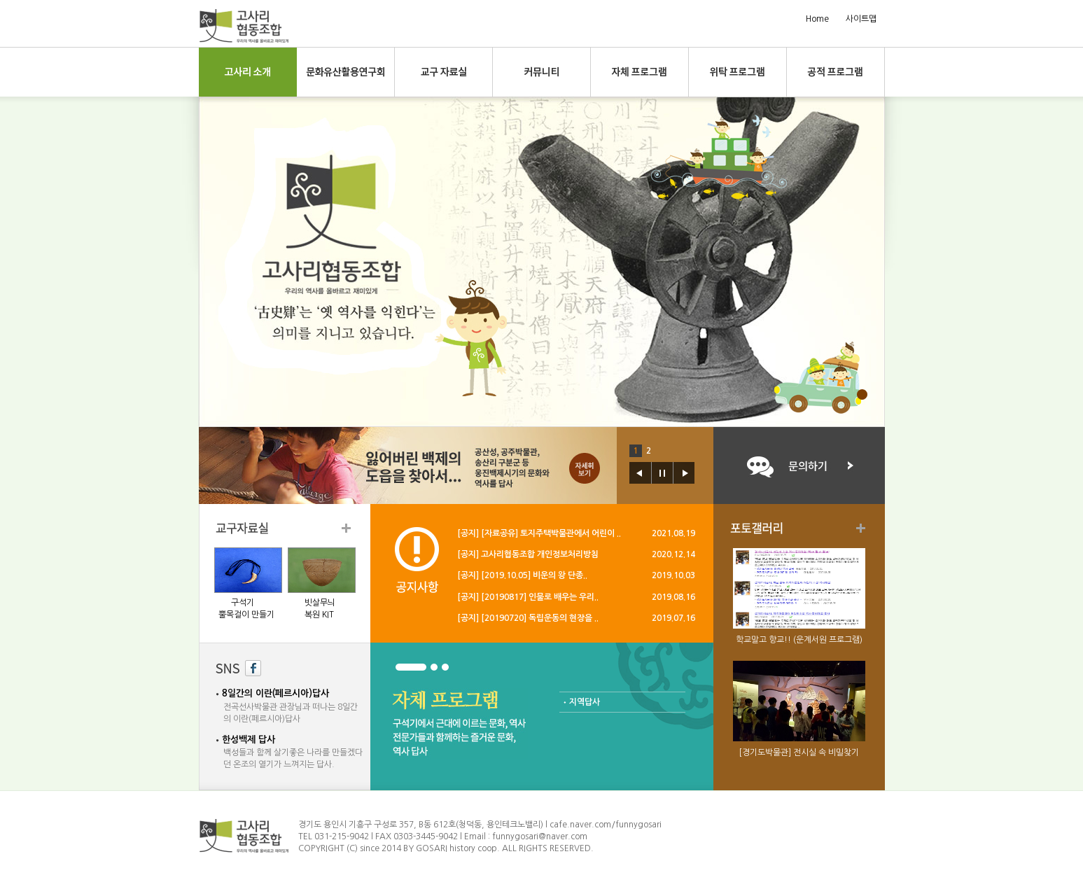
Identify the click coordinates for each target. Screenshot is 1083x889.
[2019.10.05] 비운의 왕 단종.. (534, 575)
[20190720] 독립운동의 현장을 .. (540, 618)
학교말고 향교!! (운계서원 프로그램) (799, 640)
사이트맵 (861, 19)
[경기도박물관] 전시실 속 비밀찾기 (799, 752)
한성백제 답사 (248, 739)
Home (817, 19)
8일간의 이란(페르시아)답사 (275, 693)
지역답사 (584, 702)
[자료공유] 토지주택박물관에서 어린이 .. (551, 533)
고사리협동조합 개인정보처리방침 (540, 554)
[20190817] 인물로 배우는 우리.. (540, 597)
